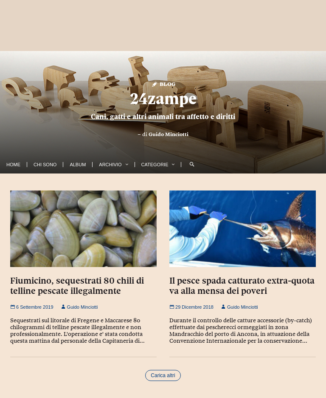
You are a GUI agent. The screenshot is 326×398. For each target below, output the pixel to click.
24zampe (163, 98)
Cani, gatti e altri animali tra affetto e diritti (163, 116)
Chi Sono (45, 164)
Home (13, 164)
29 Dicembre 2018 (191, 307)
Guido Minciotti (168, 134)
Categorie (155, 164)
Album (78, 164)
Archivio (110, 164)
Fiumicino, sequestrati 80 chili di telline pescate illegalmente (77, 285)
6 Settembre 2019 (31, 307)
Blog (163, 84)
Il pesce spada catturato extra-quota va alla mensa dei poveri (242, 285)
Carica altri (163, 375)
